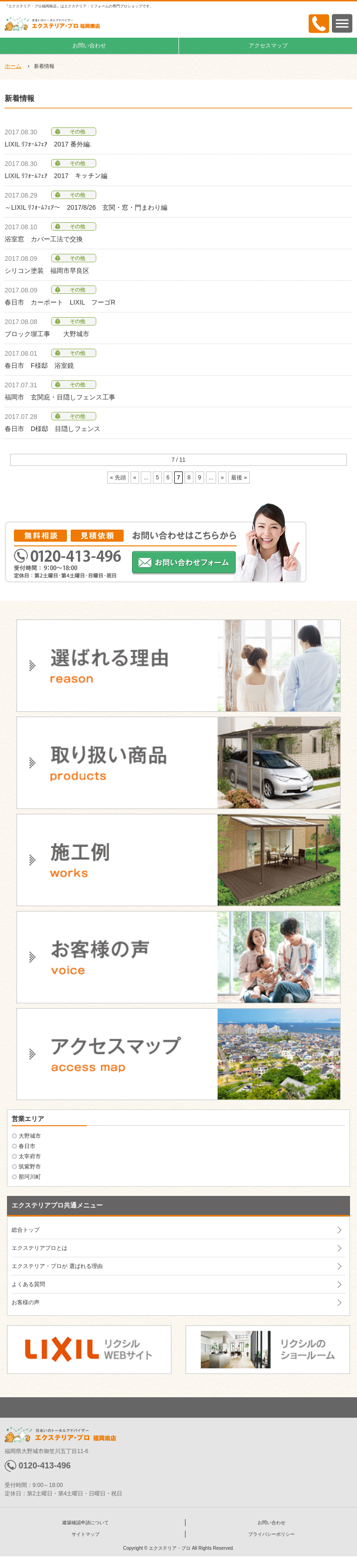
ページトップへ (178, 1407)
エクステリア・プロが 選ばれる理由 (57, 1266)
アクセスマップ (268, 45)
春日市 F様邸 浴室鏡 (39, 365)
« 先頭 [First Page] (118, 477)
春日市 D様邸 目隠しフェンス (52, 428)
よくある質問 (28, 1284)
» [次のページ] (222, 477)
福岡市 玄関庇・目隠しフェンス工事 (60, 397)
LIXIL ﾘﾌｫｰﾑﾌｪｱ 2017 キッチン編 (56, 175)
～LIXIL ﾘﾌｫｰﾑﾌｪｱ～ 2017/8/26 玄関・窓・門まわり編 (86, 207)
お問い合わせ (89, 45)
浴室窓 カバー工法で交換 (44, 239)
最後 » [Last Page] (239, 477)
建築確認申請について (85, 1522)
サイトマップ (85, 1534)
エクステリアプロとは (39, 1248)
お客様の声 (26, 1302)
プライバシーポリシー (271, 1534)
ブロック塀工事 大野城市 (47, 334)
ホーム (13, 66)
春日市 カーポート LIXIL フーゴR (60, 302)
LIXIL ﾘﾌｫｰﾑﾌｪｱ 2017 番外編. (48, 144)
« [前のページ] (135, 477)
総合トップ (26, 1230)
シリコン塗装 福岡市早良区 (47, 270)
